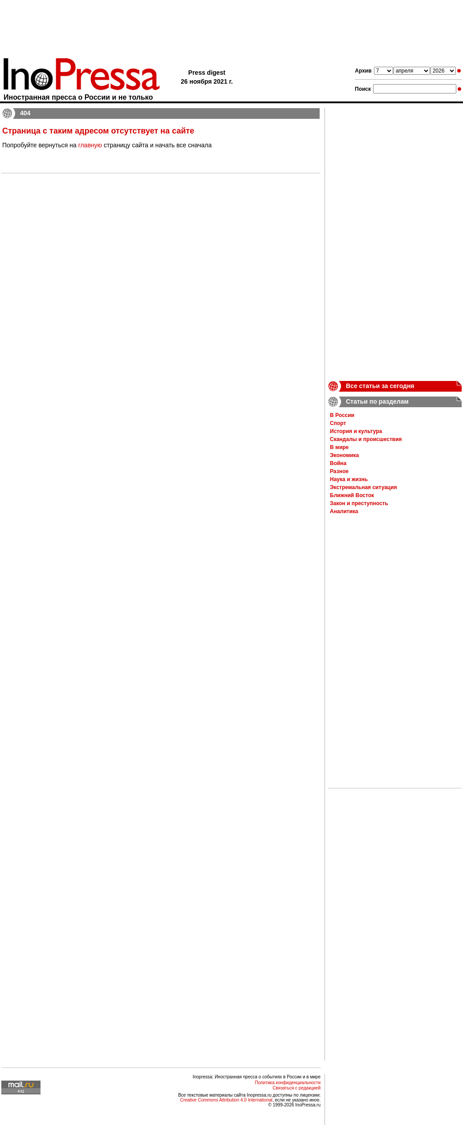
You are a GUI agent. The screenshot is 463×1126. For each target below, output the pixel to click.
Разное (339, 471)
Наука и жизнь (349, 479)
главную (90, 145)
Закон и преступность (359, 503)
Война (338, 463)
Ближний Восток (352, 495)
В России (342, 415)
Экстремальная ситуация (363, 487)
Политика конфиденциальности (288, 1082)
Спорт (338, 423)
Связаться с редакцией (296, 1087)
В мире (339, 447)
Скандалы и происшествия (366, 439)
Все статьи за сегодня (380, 385)
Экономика (344, 455)
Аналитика (344, 511)
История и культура (356, 431)
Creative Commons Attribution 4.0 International (226, 1100)
